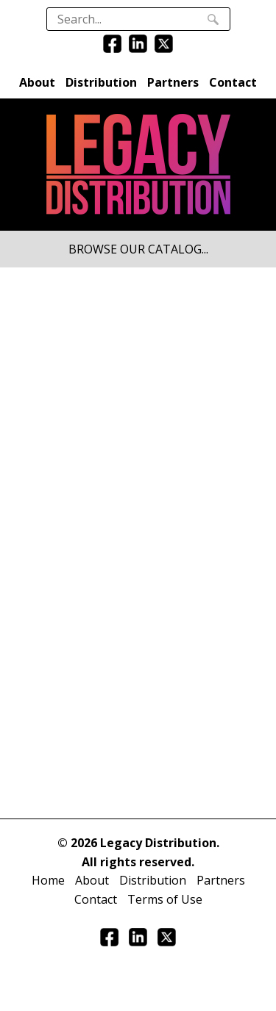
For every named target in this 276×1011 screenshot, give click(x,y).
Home (48, 880)
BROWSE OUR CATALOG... (138, 249)
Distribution (101, 82)
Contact (233, 82)
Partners (173, 82)
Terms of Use (164, 899)
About (37, 82)
